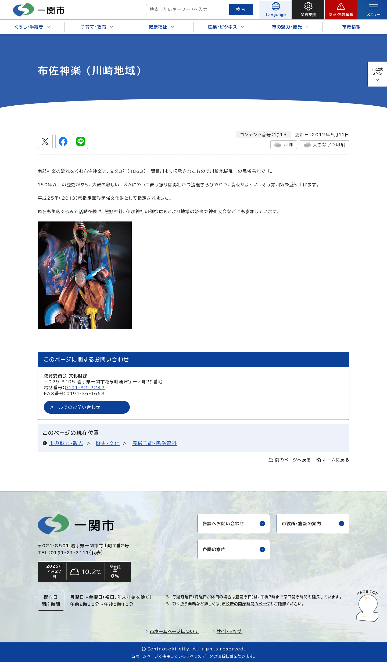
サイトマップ (227, 631)
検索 (241, 9)
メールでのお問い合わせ (75, 407)
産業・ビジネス (226, 27)
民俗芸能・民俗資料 (154, 443)
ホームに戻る (332, 459)
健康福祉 (161, 27)
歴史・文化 (108, 443)
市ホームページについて (172, 631)
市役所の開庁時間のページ (246, 604)
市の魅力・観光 (290, 27)
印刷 (283, 144)
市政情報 (354, 27)
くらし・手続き (32, 27)
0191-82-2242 (85, 387)
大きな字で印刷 (324, 144)
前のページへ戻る (289, 459)
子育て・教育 (97, 27)
